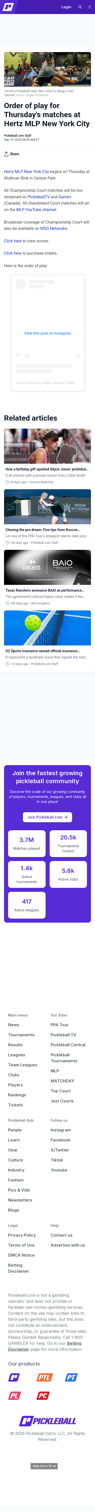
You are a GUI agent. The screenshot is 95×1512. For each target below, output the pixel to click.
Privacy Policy (22, 1235)
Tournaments (21, 1034)
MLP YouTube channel (36, 209)
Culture (15, 1159)
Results (15, 1044)
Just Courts (62, 1100)
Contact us (62, 1235)
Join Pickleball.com (47, 817)
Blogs (13, 1210)
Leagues (16, 1054)
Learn (14, 1139)
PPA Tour (60, 1024)
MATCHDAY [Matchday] (62, 1080)
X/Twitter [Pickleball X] (60, 1149)
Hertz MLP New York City (26, 171)
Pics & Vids (19, 1190)
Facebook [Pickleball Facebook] (60, 1139)
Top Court (61, 1090)
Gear (13, 1149)
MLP (55, 1070)
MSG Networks (53, 228)
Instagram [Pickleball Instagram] (61, 1129)
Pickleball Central (68, 1044)
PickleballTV (38, 197)
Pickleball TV (63, 1034)
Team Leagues (22, 1064)
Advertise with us (68, 1245)
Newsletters (20, 1200)
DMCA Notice (21, 1255)
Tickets (15, 1104)
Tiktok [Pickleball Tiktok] (57, 1159)
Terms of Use (21, 1245)
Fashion (16, 1180)
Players (15, 1084)
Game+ (64, 197)
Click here (13, 241)
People (15, 1129)
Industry (16, 1169)
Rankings (17, 1094)
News (13, 1024)
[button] (80, 7)
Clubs (13, 1074)
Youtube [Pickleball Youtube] (59, 1169)
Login (66, 7)
